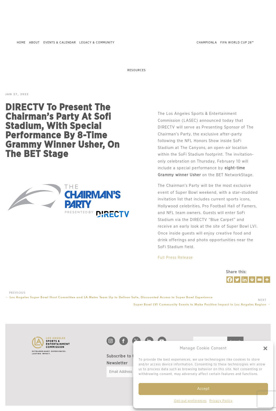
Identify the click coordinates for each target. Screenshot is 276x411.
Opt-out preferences (190, 400)
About (34, 42)
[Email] (259, 279)
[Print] (252, 279)
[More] (267, 279)
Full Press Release (175, 258)
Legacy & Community (97, 42)
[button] (265, 348)
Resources (136, 70)
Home (21, 42)
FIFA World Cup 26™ (237, 42)
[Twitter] (237, 279)
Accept (203, 389)
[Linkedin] (244, 279)
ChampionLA (207, 42)
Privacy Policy (221, 400)
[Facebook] (229, 279)
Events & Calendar (59, 42)
